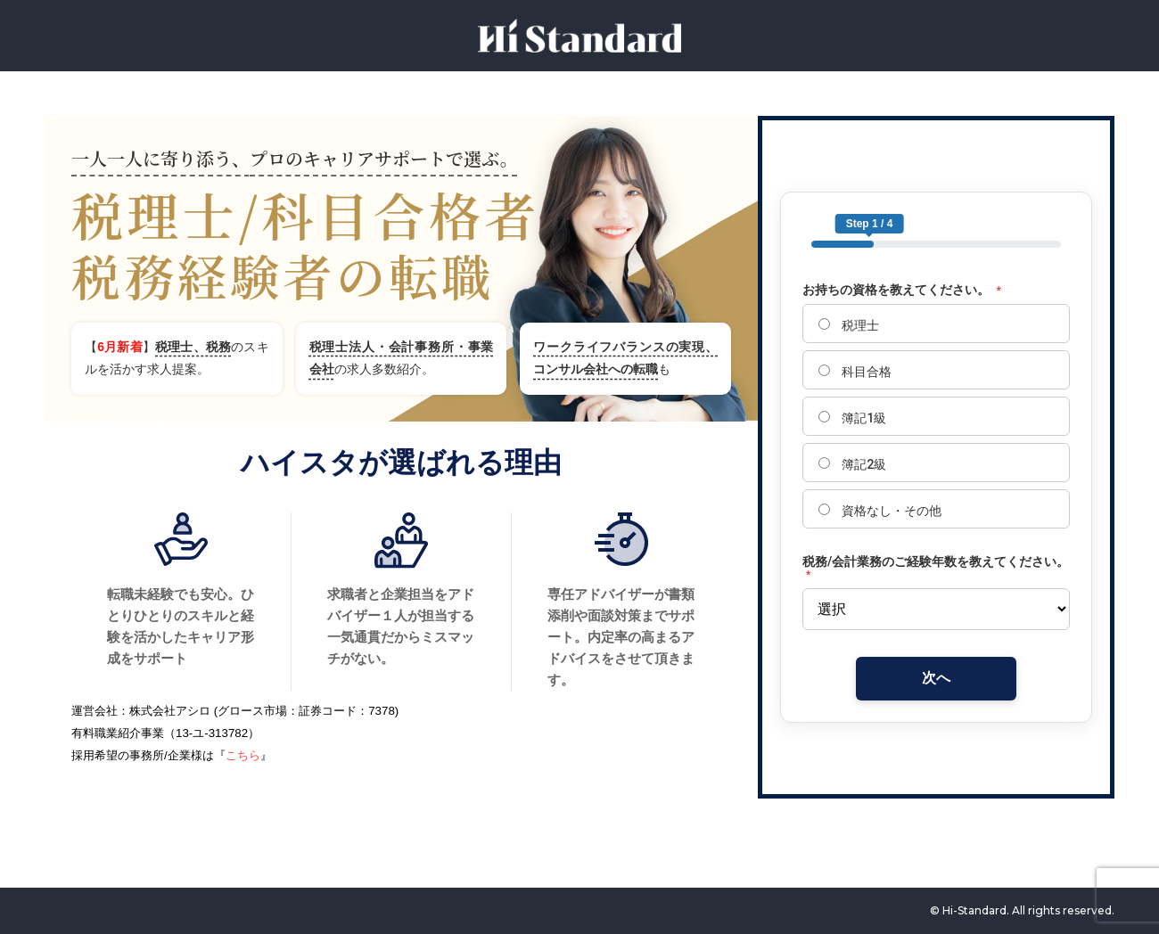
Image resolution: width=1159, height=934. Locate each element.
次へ (936, 677)
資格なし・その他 (879, 511)
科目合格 (855, 372)
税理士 (848, 325)
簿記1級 (852, 418)
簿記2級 (852, 464)
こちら (243, 755)
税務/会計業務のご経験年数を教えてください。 (935, 568)
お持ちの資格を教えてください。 (901, 290)
